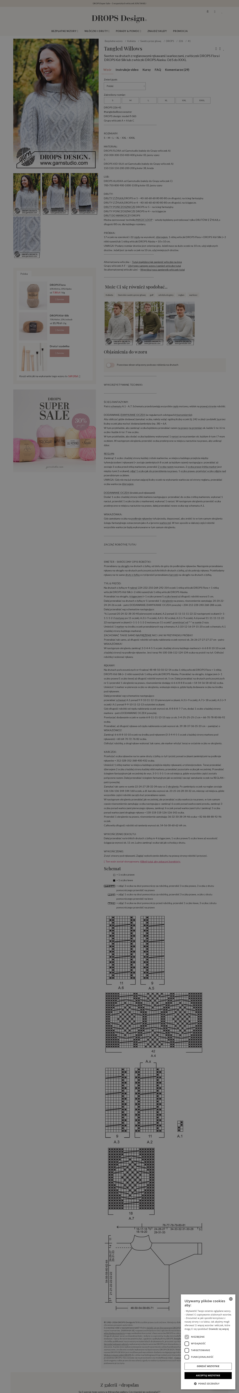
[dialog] (208, 1341)
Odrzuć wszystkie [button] (208, 1366)
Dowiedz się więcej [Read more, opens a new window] (219, 1329)
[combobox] (231, 1299)
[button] (208, 1383)
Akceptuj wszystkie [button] (208, 1375)
